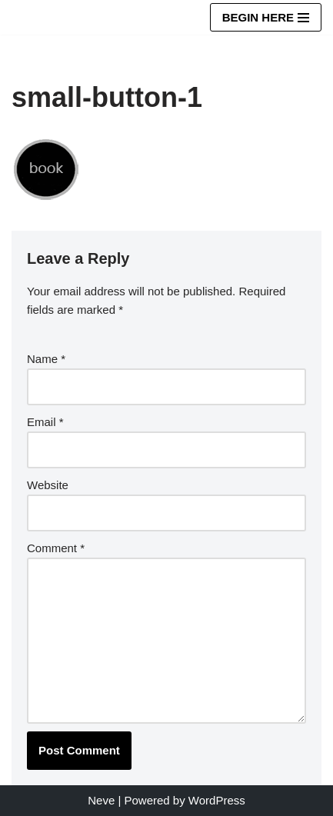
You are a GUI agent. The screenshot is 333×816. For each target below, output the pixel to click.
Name (46, 358)
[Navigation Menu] (265, 17)
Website (47, 484)
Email (45, 421)
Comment (56, 548)
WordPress (216, 800)
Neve (101, 800)
